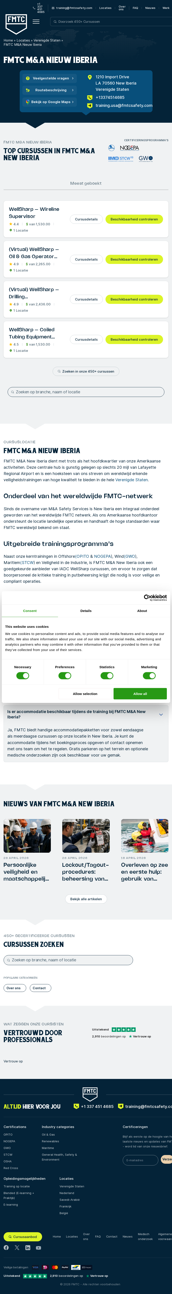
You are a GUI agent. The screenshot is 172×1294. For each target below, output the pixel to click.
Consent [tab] (30, 611)
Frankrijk (65, 1206)
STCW (8, 1154)
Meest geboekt (86, 183)
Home (8, 40)
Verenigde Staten (47, 40)
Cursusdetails (86, 219)
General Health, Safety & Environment (59, 1157)
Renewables (50, 1141)
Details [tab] (86, 611)
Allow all (140, 693)
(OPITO (82, 556)
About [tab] (142, 611)
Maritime (48, 1148)
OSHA (8, 1161)
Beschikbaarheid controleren (134, 219)
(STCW (27, 562)
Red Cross (11, 1168)
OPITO (8, 1134)
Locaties (105, 8)
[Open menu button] (36, 22)
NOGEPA (102, 556)
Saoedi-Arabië (70, 1199)
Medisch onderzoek (145, 1236)
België (64, 1213)
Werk (166, 8)
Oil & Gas (48, 1134)
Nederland (67, 1193)
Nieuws (150, 8)
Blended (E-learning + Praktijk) (19, 1195)
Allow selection (85, 693)
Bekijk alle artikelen (86, 899)
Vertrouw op (13, 1061)
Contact (111, 1236)
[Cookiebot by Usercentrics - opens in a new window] (147, 598)
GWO (7, 1148)
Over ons (122, 8)
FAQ (135, 8)
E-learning (11, 1204)
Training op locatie (17, 1186)
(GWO (129, 556)
